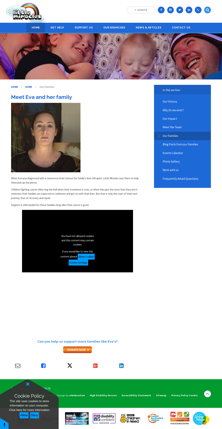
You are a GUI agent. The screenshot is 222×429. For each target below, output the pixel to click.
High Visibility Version (103, 395)
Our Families (46, 86)
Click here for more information (29, 410)
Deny (34, 415)
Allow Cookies (86, 256)
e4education (77, 395)
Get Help (57, 27)
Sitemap (161, 395)
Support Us (84, 27)
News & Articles (148, 27)
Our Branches (114, 27)
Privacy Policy (179, 395)
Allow (24, 415)
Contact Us (181, 27)
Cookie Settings (78, 262)
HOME (36, 27)
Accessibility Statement (136, 395)
